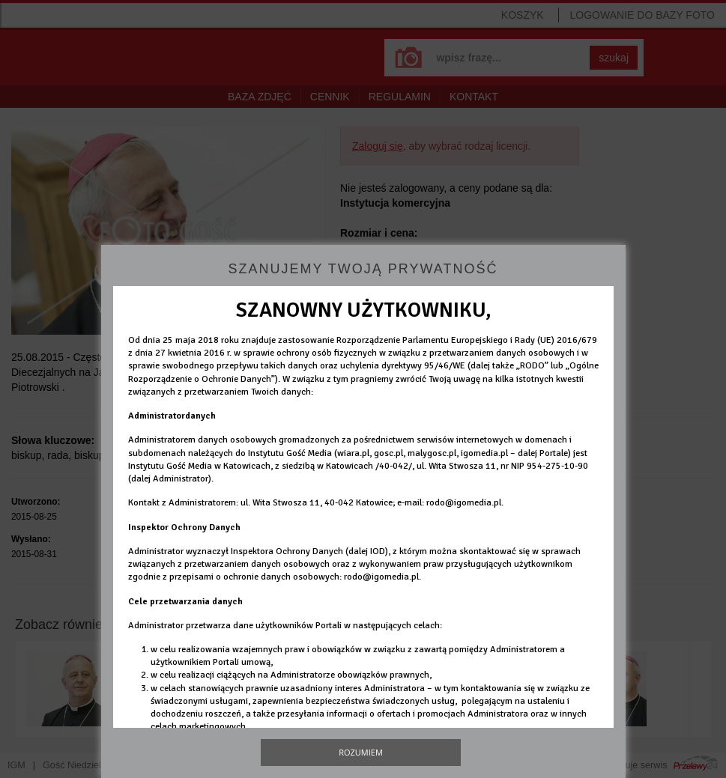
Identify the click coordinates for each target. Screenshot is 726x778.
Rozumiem (361, 752)
